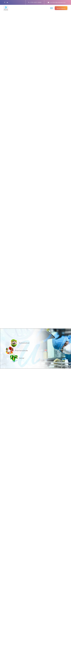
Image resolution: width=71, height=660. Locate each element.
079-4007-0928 (34, 2)
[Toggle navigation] (51, 8)
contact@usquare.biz (57, 2)
